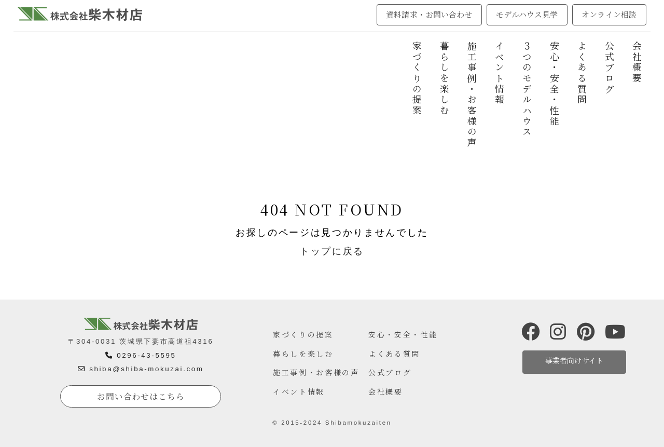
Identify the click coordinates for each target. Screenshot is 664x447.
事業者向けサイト (574, 360)
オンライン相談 (609, 14)
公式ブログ (609, 67)
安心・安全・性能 (554, 84)
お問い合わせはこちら (141, 396)
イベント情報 (499, 73)
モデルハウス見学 (527, 14)
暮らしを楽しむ (444, 78)
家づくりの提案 (416, 78)
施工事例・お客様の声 (471, 94)
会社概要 (637, 62)
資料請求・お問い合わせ (429, 14)
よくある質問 (582, 73)
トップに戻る (332, 251)
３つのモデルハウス (526, 89)
